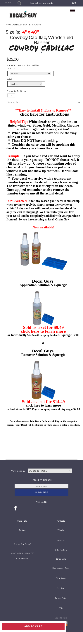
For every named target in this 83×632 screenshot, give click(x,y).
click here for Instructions (44, 114)
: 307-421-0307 (23, 558)
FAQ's (61, 608)
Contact (22, 530)
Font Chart (60, 588)
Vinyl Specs (60, 578)
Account (61, 540)
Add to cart (33, 626)
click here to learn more (43, 331)
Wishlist (61, 530)
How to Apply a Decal (61, 568)
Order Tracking (61, 550)
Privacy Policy (61, 598)
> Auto (37, 24)
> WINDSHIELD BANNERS (20, 24)
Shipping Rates (61, 618)
